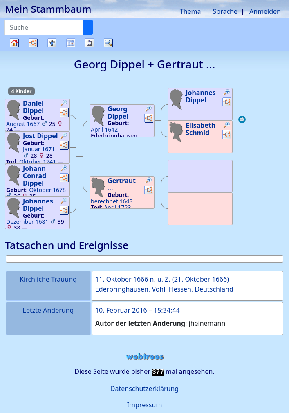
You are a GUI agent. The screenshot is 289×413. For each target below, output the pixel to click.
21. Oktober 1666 (200, 279)
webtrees (144, 356)
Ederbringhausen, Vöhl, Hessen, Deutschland (164, 289)
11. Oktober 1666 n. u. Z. (132, 279)
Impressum (144, 404)
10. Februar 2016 (121, 310)
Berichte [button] (89, 43)
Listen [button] (51, 43)
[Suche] (88, 27)
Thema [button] (190, 11)
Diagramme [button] (33, 43)
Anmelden (265, 11)
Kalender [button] (70, 43)
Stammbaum (14, 50)
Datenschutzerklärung (144, 388)
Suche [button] (108, 43)
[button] (64, 104)
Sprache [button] (225, 11)
